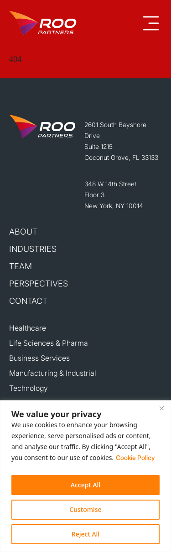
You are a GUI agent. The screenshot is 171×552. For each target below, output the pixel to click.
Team (20, 266)
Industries (33, 249)
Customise (85, 509)
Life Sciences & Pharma (48, 343)
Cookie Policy (135, 457)
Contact (28, 301)
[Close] (161, 408)
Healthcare (27, 327)
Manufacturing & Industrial (52, 373)
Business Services (39, 358)
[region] (85, 476)
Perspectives (38, 283)
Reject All (85, 534)
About (23, 231)
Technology (28, 388)
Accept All (85, 484)
